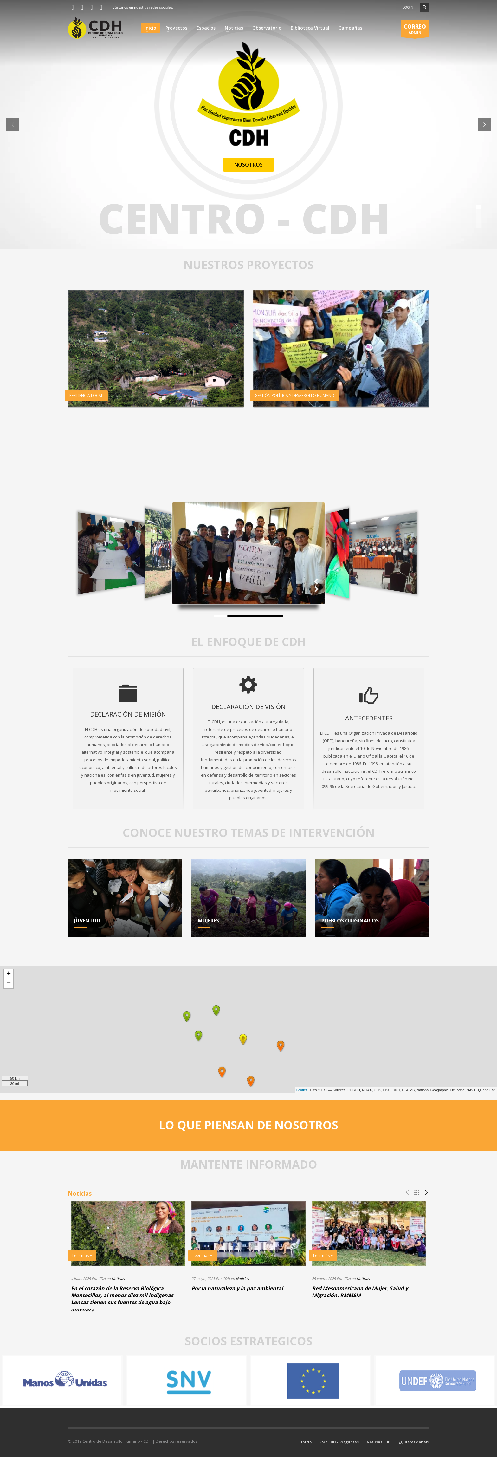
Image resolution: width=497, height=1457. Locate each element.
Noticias (118, 1278)
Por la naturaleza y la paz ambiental (237, 1288)
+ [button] (9, 974)
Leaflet (301, 1090)
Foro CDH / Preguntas (339, 1442)
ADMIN (415, 30)
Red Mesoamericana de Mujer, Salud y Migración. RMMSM (360, 1292)
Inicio (306, 1442)
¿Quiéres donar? (414, 1442)
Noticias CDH (379, 1442)
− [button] (9, 983)
